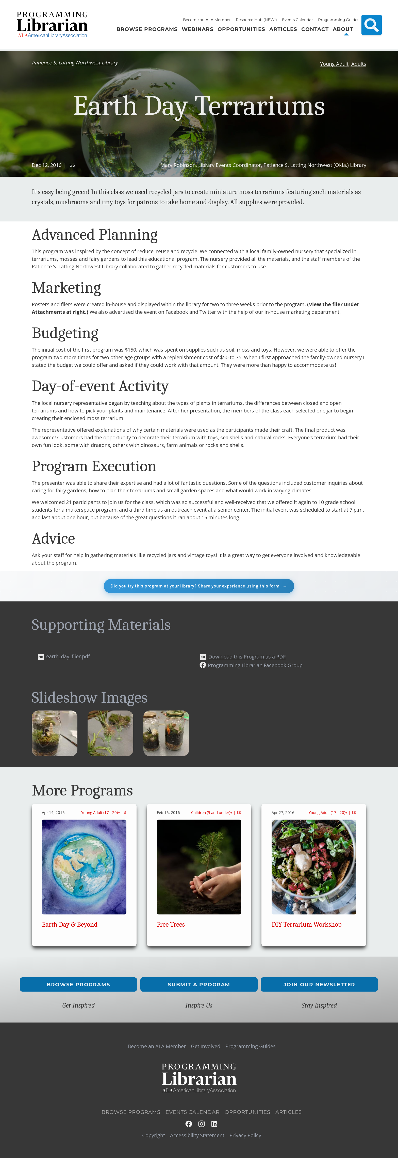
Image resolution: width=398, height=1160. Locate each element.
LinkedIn (214, 1126)
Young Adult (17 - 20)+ (100, 814)
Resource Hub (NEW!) (256, 20)
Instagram (202, 1126)
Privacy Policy (245, 1136)
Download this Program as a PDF (247, 658)
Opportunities (247, 1113)
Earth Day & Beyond (69, 926)
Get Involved (205, 1047)
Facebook (189, 1126)
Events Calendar (297, 20)
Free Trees (171, 926)
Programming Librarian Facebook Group (255, 667)
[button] (54, 756)
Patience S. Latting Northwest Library (75, 62)
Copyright (153, 1136)
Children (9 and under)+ (212, 814)
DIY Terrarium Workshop (306, 926)
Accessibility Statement (197, 1136)
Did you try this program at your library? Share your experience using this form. (195, 587)
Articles (288, 1113)
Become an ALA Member (207, 20)
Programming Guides (338, 20)
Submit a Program (199, 986)
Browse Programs (78, 986)
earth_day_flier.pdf (68, 658)
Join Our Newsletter (319, 986)
